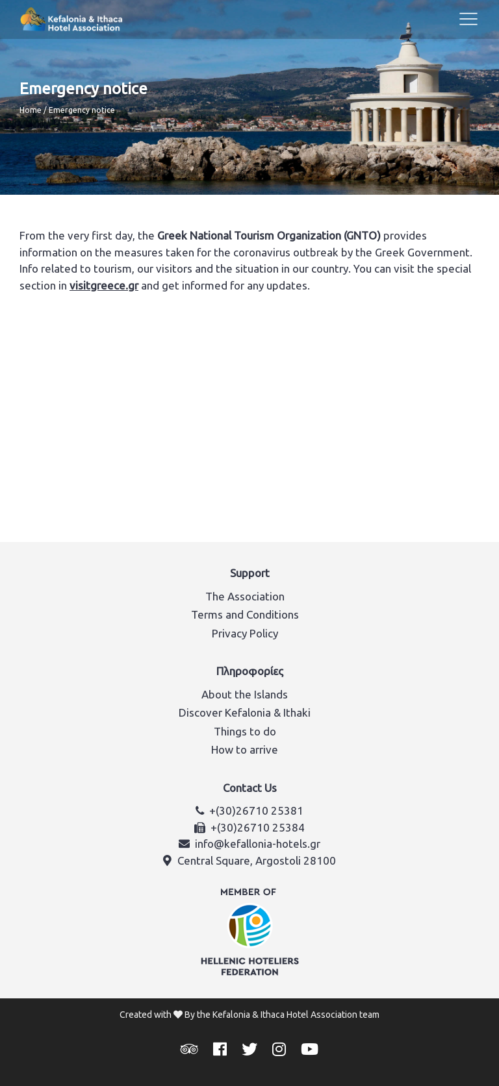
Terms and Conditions (245, 614)
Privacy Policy (245, 633)
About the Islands (244, 694)
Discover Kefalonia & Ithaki (245, 712)
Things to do (245, 731)
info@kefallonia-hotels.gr (257, 843)
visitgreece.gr (104, 285)
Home (30, 110)
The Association (245, 596)
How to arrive (244, 749)
